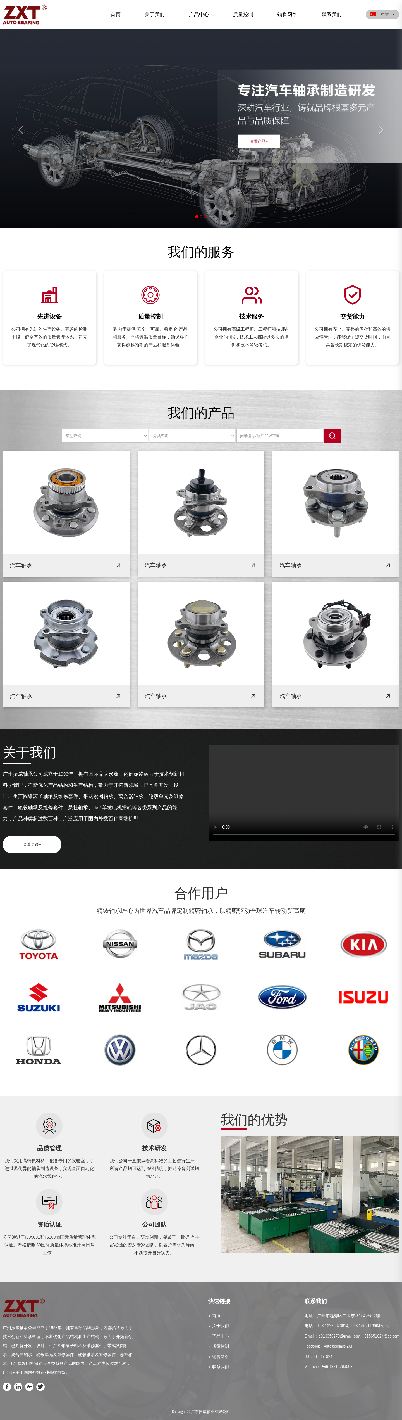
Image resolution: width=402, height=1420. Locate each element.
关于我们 (155, 14)
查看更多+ (32, 844)
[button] (20, 128)
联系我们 (332, 14)
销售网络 (287, 14)
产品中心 (199, 14)
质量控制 (243, 14)
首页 (116, 14)
